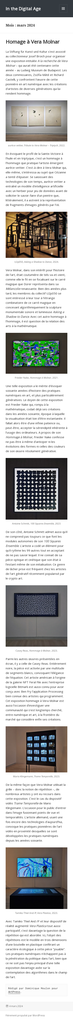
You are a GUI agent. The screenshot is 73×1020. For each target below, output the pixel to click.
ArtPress (14, 992)
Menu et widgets (63, 12)
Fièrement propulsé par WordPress (25, 1015)
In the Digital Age (23, 8)
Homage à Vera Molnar (32, 41)
